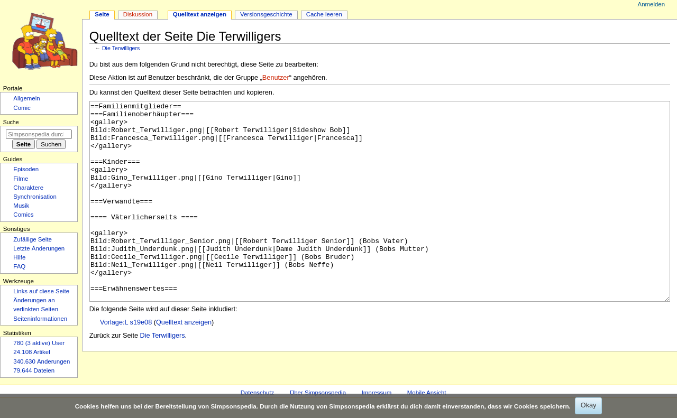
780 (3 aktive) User (39, 343)
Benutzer (275, 77)
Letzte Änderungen (39, 248)
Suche (11, 122)
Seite (102, 14)
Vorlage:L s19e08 (126, 362)
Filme (20, 178)
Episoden (26, 169)
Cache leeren (324, 14)
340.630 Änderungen (41, 361)
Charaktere (28, 187)
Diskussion (137, 14)
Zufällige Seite (32, 239)
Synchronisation (35, 196)
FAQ (19, 266)
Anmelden (651, 4)
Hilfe (19, 257)
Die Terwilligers (121, 48)
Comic (21, 108)
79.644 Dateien (33, 370)
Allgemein (26, 98)
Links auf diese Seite (41, 291)
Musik (21, 205)
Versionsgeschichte (266, 14)
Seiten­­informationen (40, 318)
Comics (23, 214)
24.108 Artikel (31, 352)
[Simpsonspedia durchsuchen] (39, 134)
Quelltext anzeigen (184, 362)
